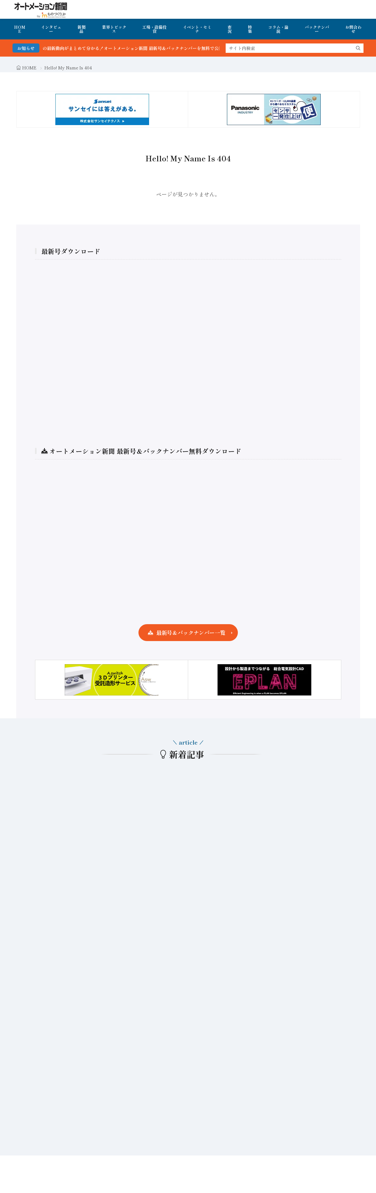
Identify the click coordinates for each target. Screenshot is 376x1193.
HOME (19, 29)
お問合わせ (353, 29)
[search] (358, 48)
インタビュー (51, 29)
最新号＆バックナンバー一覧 (190, 632)
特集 (250, 29)
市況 (230, 29)
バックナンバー (317, 29)
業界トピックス (114, 29)
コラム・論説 (278, 29)
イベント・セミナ (197, 29)
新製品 (82, 29)
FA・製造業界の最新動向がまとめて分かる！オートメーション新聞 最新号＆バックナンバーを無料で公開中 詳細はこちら (152, 48)
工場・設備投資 (154, 29)
